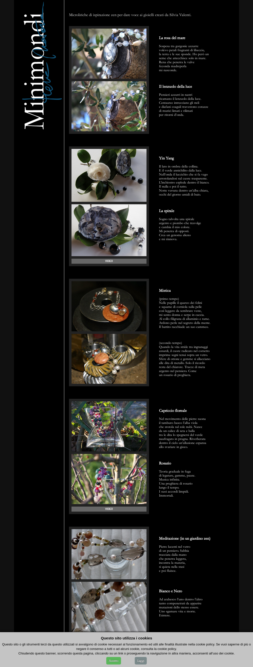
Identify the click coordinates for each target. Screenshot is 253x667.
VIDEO (109, 261)
